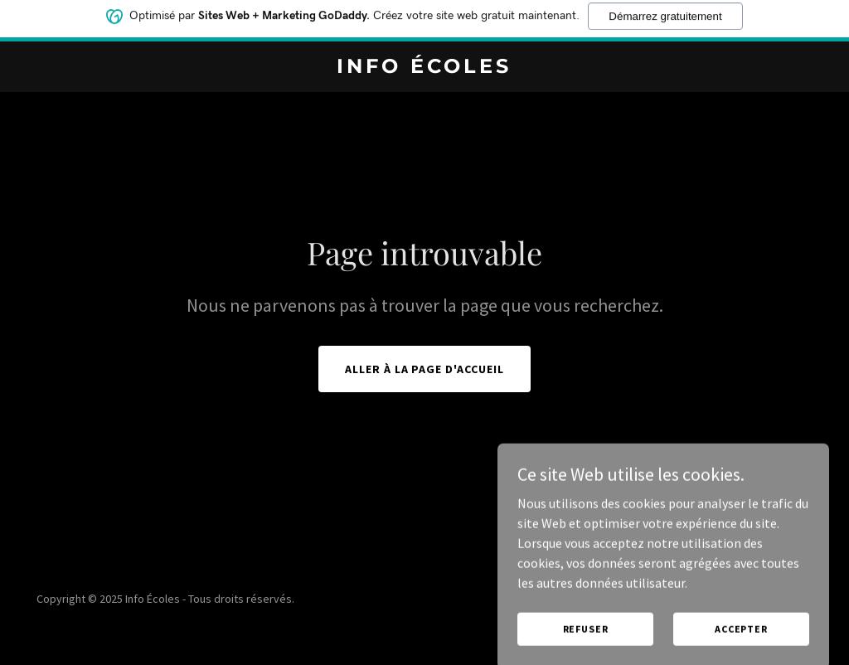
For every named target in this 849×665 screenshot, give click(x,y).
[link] (424, 68)
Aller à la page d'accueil (425, 369)
